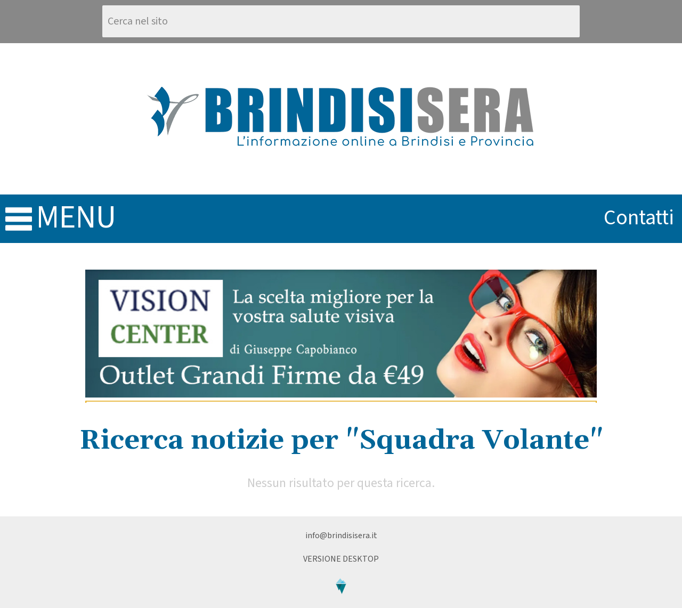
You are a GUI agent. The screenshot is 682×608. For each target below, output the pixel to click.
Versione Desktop (341, 559)
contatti (639, 217)
